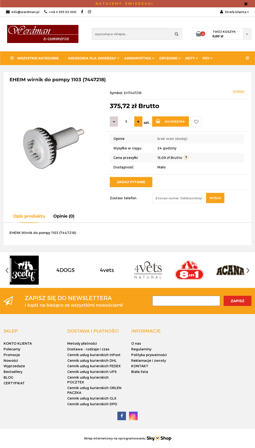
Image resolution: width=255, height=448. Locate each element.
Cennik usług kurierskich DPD (92, 404)
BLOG (8, 377)
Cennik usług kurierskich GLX (91, 398)
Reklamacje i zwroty (148, 360)
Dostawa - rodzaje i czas (88, 349)
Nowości (11, 360)
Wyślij (215, 198)
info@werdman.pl (22, 12)
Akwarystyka (139, 58)
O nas (136, 343)
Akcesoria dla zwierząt (94, 58)
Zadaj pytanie (131, 182)
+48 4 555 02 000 (60, 12)
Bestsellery (13, 372)
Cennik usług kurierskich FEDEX (94, 366)
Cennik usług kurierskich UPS (92, 372)
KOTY (191, 58)
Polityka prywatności (149, 355)
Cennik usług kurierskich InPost (93, 355)
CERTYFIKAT (14, 383)
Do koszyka (170, 121)
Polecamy (12, 349)
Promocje (12, 355)
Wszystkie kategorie (34, 58)
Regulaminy (141, 349)
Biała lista (139, 372)
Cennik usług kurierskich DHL (92, 360)
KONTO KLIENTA (18, 343)
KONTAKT (139, 366)
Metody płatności (82, 343)
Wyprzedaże (14, 366)
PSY (208, 58)
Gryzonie (170, 58)
